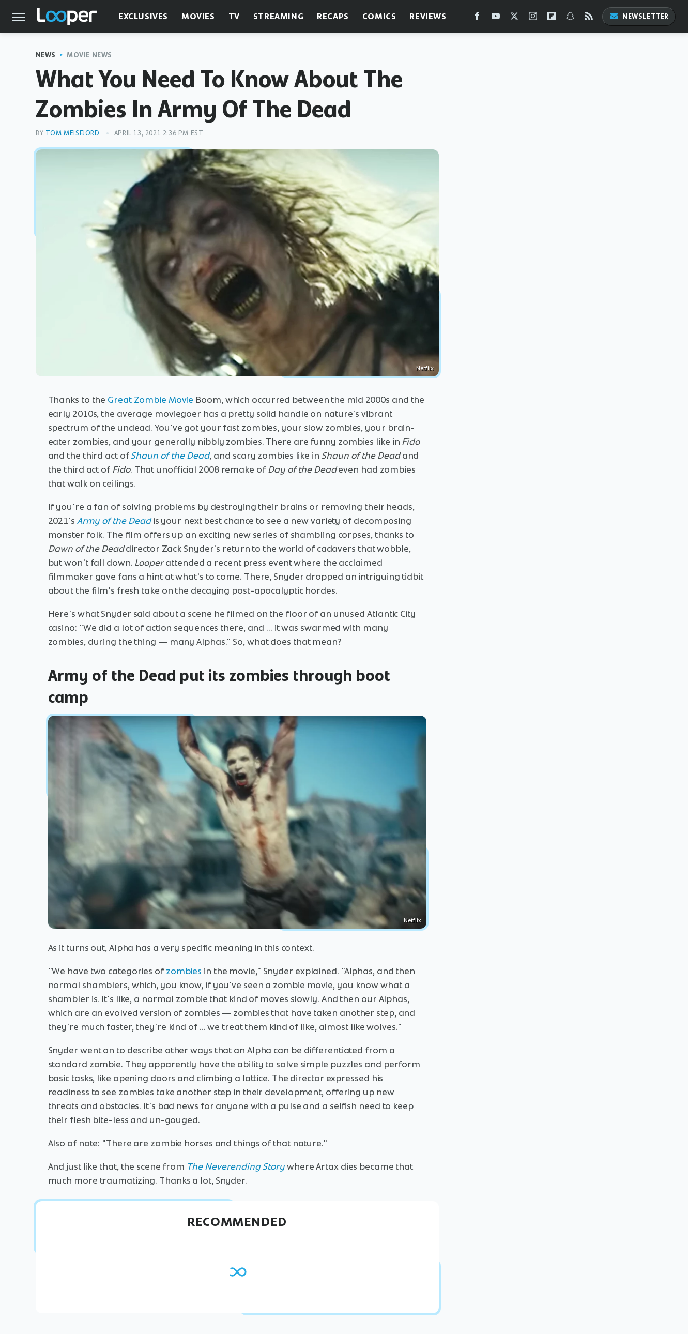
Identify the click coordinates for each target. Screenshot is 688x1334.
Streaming (278, 16)
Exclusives (143, 16)
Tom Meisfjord (72, 133)
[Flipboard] (551, 18)
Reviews (427, 16)
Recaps (333, 16)
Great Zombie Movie (150, 399)
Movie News (89, 55)
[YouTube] (496, 18)
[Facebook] (477, 18)
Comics (379, 16)
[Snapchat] (570, 18)
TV (234, 16)
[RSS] (589, 18)
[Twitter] (514, 18)
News (46, 55)
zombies (184, 971)
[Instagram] (533, 18)
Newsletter (639, 16)
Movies (198, 16)
